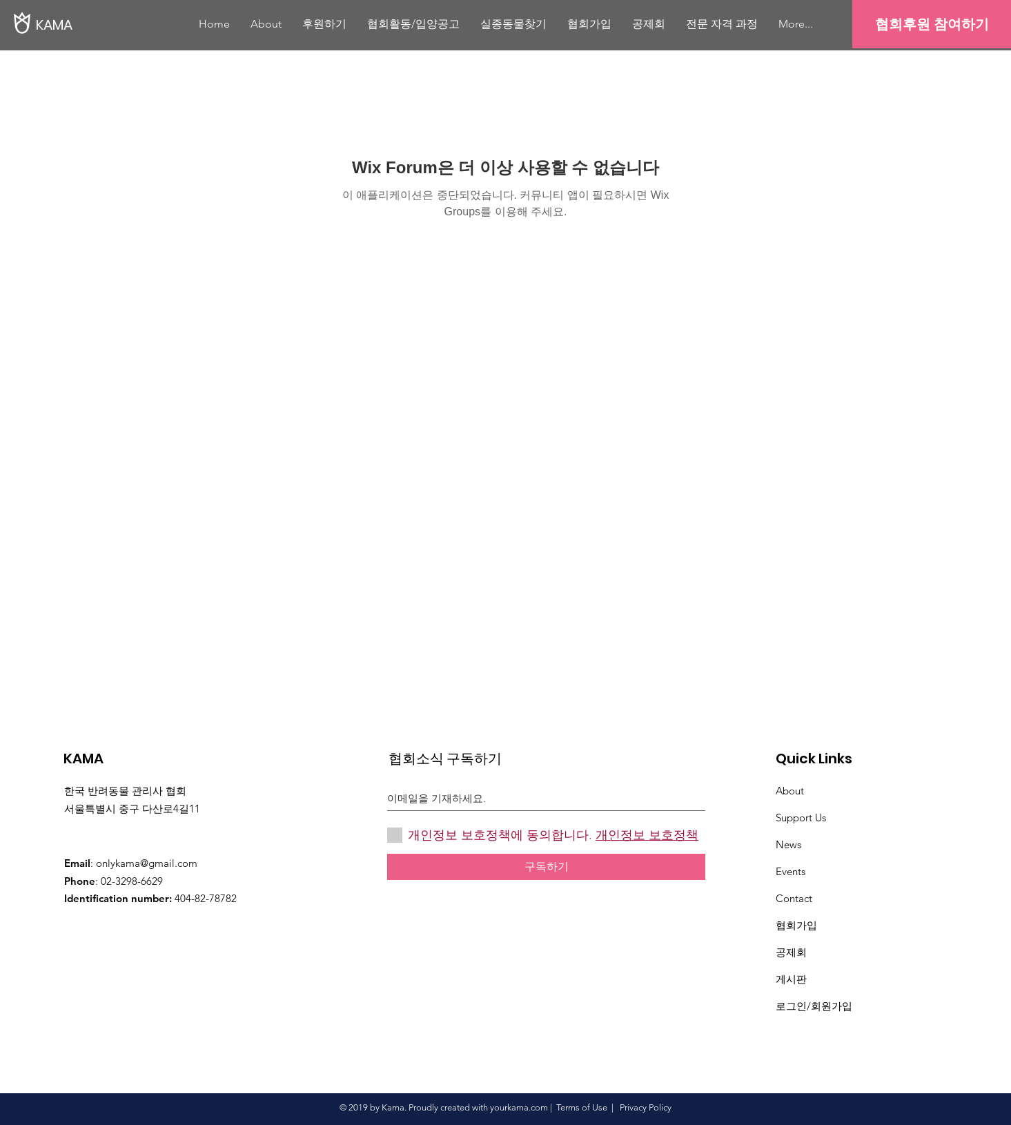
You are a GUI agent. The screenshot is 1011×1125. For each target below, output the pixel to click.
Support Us (801, 817)
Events (790, 871)
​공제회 (791, 952)
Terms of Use (581, 1107)
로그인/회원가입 (814, 1005)
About (790, 790)
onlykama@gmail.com (146, 863)
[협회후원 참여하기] (931, 24)
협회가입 (796, 925)
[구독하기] (546, 867)
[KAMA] (83, 24)
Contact (794, 898)
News (788, 844)
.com (538, 1107)
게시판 (791, 979)
